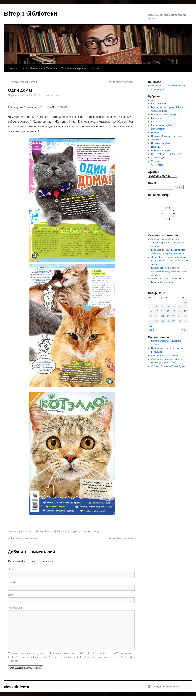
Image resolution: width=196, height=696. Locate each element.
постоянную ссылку (88, 531)
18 (162, 316)
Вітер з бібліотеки (30, 13)
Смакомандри (158, 157)
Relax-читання (158, 103)
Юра (153, 249)
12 (168, 311)
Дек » (185, 330)
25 (162, 321)
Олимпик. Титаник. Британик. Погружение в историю (168, 243)
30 (151, 325)
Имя (10, 569)
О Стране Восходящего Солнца (167, 136)
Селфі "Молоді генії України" (166, 154)
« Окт (151, 330)
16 (151, 316)
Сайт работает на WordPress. (167, 686)
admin (57, 95)
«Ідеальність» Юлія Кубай (164, 355)
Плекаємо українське (162, 143)
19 (168, 316)
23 (151, 321)
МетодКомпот (158, 128)
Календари (156, 118)
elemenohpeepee (159, 257)
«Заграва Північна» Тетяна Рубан (168, 366)
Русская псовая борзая (22, 82)
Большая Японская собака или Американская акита (169, 261)
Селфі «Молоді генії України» (39, 68)
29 (185, 321)
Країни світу (157, 121)
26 (168, 321)
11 (162, 311)
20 (173, 316)
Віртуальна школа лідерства (165, 114)
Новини (12, 68)
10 (156, 311)
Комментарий (15, 607)
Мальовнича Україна (73, 68)
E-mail (11, 582)
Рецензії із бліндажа (161, 150)
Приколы (95, 68)
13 (173, 311)
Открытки (156, 139)
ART (153, 100)
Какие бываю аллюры (122, 82)
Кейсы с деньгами (160, 267)
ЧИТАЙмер (157, 164)
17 (156, 316)
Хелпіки (48, 531)
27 (173, 321)
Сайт (11, 595)
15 (185, 311)
